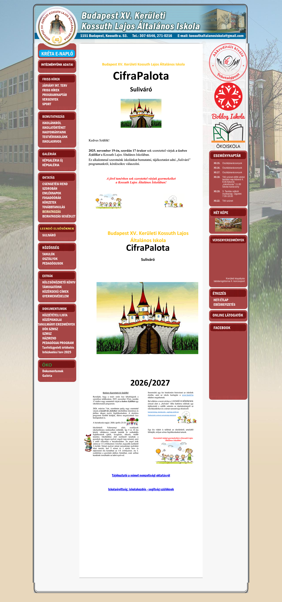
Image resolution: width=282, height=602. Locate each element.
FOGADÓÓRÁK (51, 197)
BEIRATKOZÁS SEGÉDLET (58, 216)
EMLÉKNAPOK (51, 193)
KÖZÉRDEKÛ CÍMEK (55, 291)
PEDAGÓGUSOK (52, 263)
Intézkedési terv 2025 (56, 352)
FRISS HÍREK (50, 90)
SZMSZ (47, 333)
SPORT (46, 104)
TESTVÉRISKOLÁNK (54, 136)
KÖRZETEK (49, 202)
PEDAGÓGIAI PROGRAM (58, 343)
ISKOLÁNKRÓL (51, 123)
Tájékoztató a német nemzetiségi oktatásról (141, 475)
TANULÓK (48, 254)
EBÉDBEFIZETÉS (224, 304)
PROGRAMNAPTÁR (54, 94)
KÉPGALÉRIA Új (52, 160)
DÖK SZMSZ (50, 329)
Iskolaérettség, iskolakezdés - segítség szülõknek (141, 489)
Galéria (47, 375)
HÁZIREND (49, 338)
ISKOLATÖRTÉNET (53, 127)
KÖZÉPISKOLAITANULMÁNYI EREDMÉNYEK (56, 322)
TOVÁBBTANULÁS (53, 207)
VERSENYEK (50, 99)
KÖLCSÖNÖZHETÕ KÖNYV (58, 282)
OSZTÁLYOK (50, 258)
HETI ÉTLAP (220, 300)
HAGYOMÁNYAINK (54, 132)
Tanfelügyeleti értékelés (58, 347)
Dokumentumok (52, 371)
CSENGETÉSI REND (55, 184)
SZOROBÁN (49, 188)
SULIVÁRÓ (49, 235)
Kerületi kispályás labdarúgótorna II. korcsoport (229, 279)
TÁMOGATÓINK (52, 287)
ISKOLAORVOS (51, 141)
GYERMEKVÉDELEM (55, 296)
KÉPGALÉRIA (50, 165)
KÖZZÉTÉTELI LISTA (54, 315)
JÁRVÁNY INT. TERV (54, 85)
